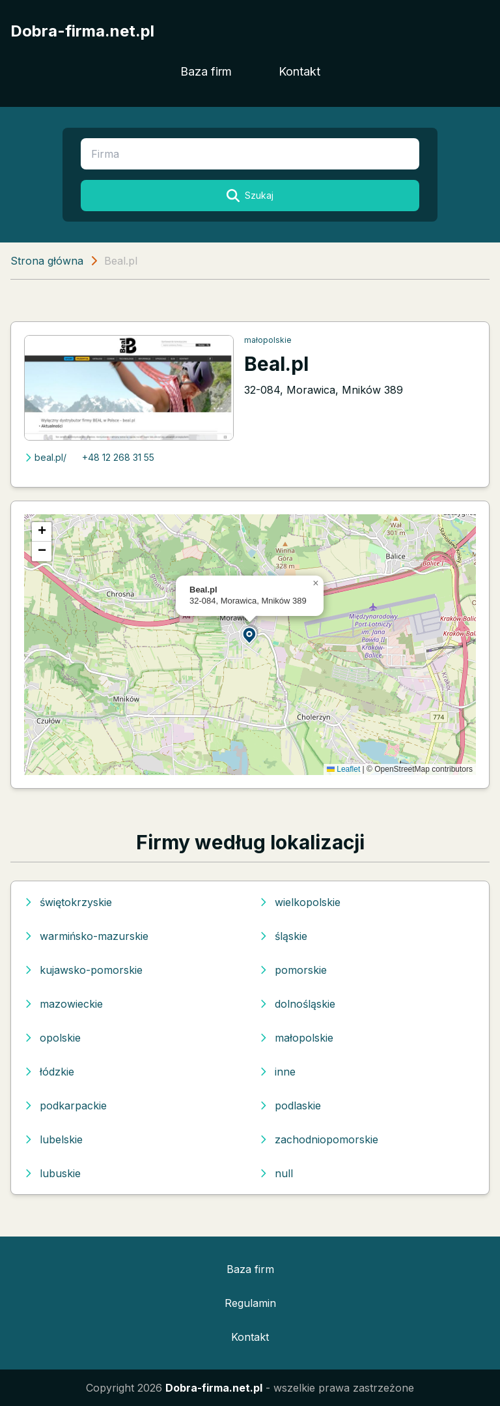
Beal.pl (276, 363)
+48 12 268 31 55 (118, 457)
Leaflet (343, 769)
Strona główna (46, 260)
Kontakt (299, 71)
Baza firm (206, 71)
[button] (250, 634)
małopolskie (268, 340)
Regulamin (250, 1303)
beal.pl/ (45, 457)
